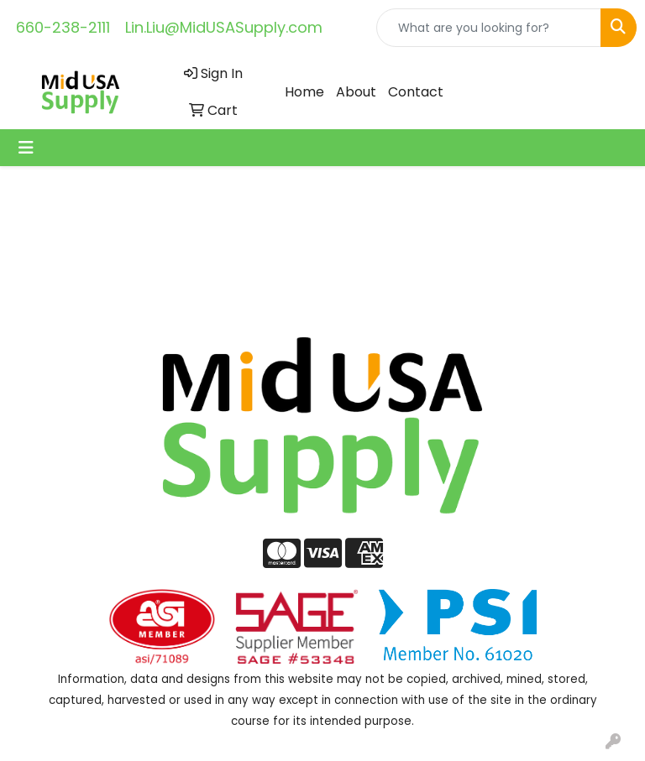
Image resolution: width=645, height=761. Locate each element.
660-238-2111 (63, 27)
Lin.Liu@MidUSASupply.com (223, 27)
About (356, 92)
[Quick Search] (488, 27)
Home (304, 92)
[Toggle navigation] (26, 147)
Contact (415, 92)
